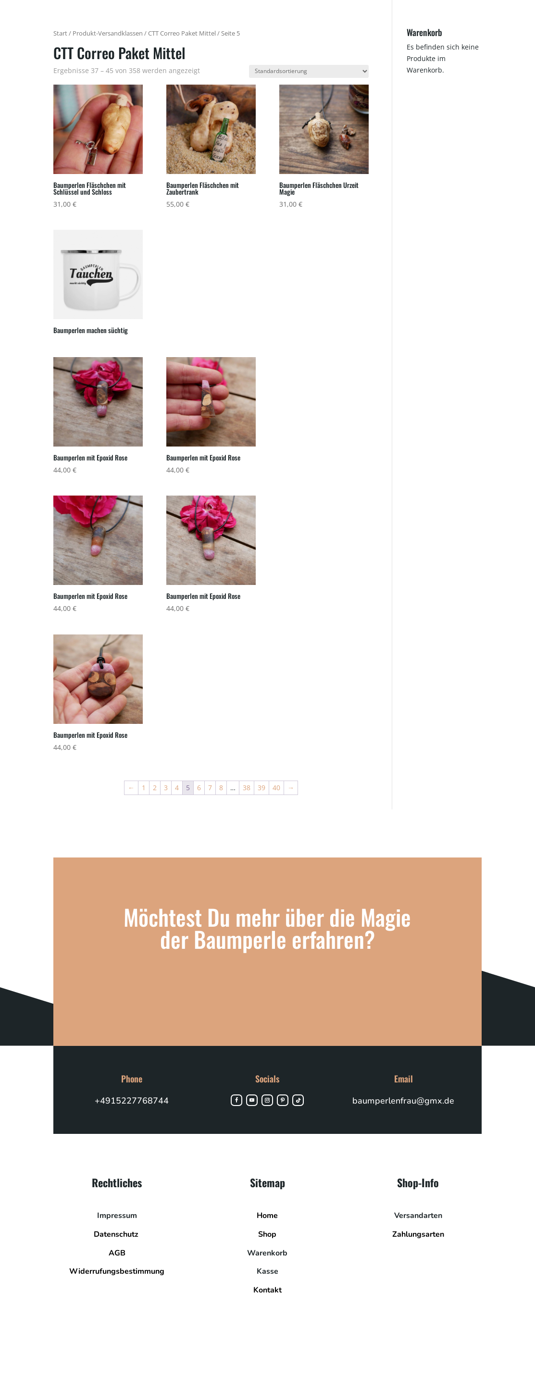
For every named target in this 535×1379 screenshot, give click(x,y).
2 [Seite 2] (155, 787)
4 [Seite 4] (177, 787)
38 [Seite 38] (246, 787)
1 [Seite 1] (144, 787)
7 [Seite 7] (210, 787)
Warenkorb (267, 1253)
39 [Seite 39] (261, 787)
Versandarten (418, 1215)
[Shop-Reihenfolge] (309, 71)
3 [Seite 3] (166, 787)
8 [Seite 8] (221, 787)
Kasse (267, 1271)
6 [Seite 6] (199, 787)
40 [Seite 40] (276, 787)
